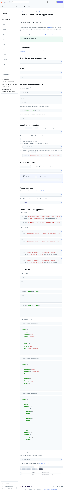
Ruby (4, 44)
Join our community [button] (7, 486)
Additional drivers (6, 74)
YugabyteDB (22, 11)
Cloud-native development (8, 91)
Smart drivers (5, 21)
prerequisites (43, 39)
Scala (4, 71)
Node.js (4, 31)
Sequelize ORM (25, 22)
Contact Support (7, 488)
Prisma (50, 27)
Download (5, 483)
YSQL (51, 87)
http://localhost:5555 (44, 463)
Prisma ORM (37, 22)
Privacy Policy (47, 489)
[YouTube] (62, 486)
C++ (3, 39)
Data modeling (5, 79)
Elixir (4, 34)
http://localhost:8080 (39, 191)
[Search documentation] (20, 2)
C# (3, 41)
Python (4, 29)
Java (4, 24)
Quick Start (22, 51)
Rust (3, 49)
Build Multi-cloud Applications (9, 84)
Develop (4, 11)
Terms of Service (54, 489)
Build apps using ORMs (7, 51)
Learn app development (7, 17)
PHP (3, 46)
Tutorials (4, 13)
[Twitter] (57, 486)
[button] (60, 2)
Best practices (5, 86)
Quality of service (6, 89)
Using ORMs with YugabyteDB (50, 34)
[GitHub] (55, 486)
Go (3, 26)
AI (2, 76)
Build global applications (8, 81)
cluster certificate (34, 139)
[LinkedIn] (59, 486)
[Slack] (53, 486)
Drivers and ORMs (6, 19)
